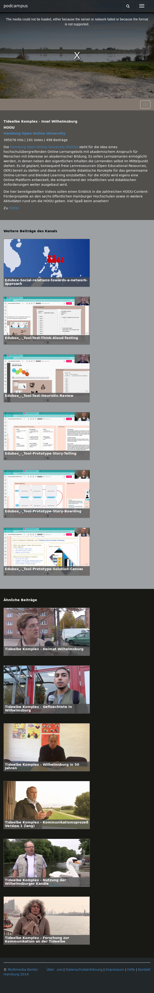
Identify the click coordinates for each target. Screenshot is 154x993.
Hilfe (131, 970)
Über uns (55, 970)
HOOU (14, 208)
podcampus (16, 5)
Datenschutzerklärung (84, 970)
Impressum (115, 970)
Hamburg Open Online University (34, 133)
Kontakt (144, 970)
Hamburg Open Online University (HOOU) (44, 147)
